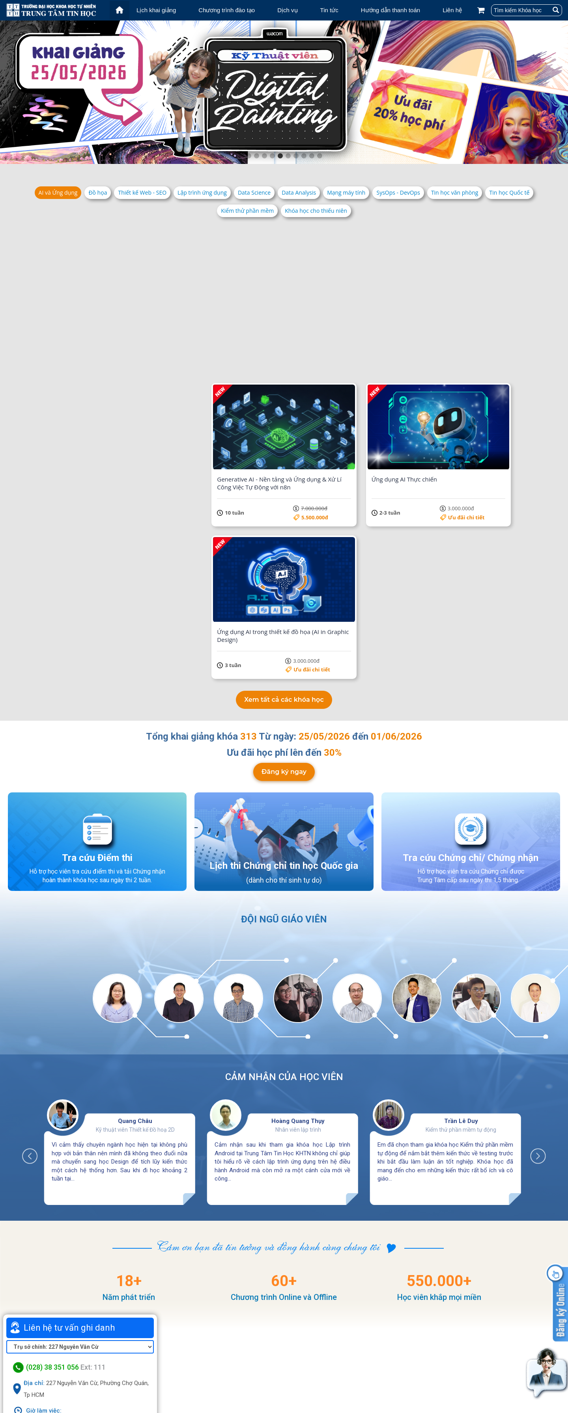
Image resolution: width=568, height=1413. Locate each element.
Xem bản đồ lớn (80, 1289)
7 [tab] (296, 156)
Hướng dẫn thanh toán (390, 10)
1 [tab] (248, 156)
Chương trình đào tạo (226, 10)
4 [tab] (272, 156)
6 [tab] (288, 156)
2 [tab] (256, 156)
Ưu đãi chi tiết (147, 338)
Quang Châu (135, 914)
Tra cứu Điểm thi (97, 651)
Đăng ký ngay (284, 565)
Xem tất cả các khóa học (283, 493)
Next (534, 946)
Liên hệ (452, 10)
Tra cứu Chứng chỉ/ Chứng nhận (470, 651)
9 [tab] (312, 156)
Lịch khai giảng (156, 10)
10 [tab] (319, 156)
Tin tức (329, 10)
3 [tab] (264, 156)
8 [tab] (304, 156)
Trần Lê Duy (461, 914)
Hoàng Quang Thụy (298, 914)
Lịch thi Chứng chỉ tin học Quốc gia (283, 659)
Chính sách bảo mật (431, 1379)
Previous (34, 946)
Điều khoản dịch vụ (429, 1369)
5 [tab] (280, 156)
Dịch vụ (287, 10)
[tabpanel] (284, 92)
